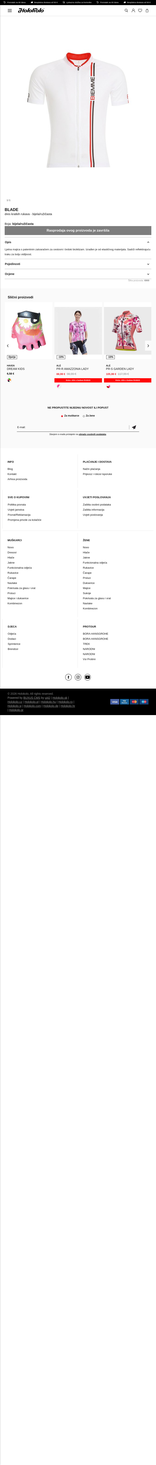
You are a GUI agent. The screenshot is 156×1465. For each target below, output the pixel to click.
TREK (86, 643)
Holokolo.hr (68, 706)
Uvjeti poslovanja (93, 514)
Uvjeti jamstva (16, 509)
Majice (87, 588)
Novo (11, 547)
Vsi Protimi (89, 659)
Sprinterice (14, 643)
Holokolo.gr (16, 710)
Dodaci (12, 638)
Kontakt (12, 474)
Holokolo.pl (32, 701)
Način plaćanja (91, 468)
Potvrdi (134, 427)
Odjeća (12, 633)
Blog (10, 468)
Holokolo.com (32, 706)
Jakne (11, 562)
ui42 (47, 697)
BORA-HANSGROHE (95, 633)
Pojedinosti (12, 264)
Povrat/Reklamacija (19, 514)
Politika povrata (17, 504)
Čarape (12, 577)
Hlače (11, 557)
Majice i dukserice (18, 598)
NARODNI (89, 649)
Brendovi (13, 649)
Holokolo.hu (48, 701)
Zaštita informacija (93, 509)
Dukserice (89, 583)
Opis (8, 242)
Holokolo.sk (60, 697)
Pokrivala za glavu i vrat (21, 588)
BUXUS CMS (31, 697)
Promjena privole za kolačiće (24, 519)
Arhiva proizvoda (17, 479)
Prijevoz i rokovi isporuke (97, 474)
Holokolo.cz (15, 701)
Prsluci (11, 593)
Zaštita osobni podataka (97, 504)
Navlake (12, 583)
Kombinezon (15, 603)
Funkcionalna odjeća (20, 567)
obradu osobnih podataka (92, 434)
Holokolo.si (14, 706)
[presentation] (8, 346)
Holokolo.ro (65, 701)
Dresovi (12, 552)
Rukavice (13, 572)
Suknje (87, 593)
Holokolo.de (50, 706)
